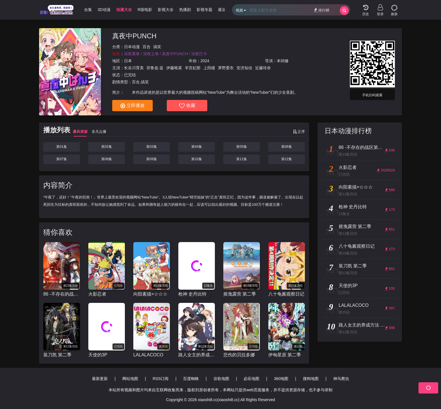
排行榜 (321, 10)
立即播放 (132, 106)
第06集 (286, 147)
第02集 (106, 147)
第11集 (241, 159)
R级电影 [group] (145, 9)
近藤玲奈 (263, 68)
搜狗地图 (311, 378)
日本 (128, 61)
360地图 (281, 378)
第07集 (61, 159)
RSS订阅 (161, 378)
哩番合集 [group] (84, 9)
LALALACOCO (148, 354)
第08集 (106, 159)
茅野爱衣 (226, 68)
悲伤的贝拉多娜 (239, 354)
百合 (146, 46)
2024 (205, 61)
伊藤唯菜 (174, 68)
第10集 (196, 159)
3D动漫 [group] (104, 9)
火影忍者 (97, 294)
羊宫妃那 (193, 68)
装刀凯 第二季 (57, 354)
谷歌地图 (221, 378)
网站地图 (130, 378)
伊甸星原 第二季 (284, 354)
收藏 (187, 106)
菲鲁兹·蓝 (155, 68)
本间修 (283, 61)
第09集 (151, 159)
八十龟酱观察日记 (286, 294)
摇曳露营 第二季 (239, 294)
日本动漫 (132, 46)
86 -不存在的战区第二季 (61, 294)
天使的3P (97, 354)
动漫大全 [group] (124, 9)
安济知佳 (244, 68)
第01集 (61, 147)
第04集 (196, 147)
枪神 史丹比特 (192, 294)
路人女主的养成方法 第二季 (196, 354)
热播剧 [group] (185, 9)
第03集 (151, 147)
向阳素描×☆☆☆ (150, 294)
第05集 (241, 147)
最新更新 (100, 378)
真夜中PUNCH (134, 36)
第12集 (286, 159)
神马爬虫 (341, 378)
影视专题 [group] (204, 9)
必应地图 (251, 378)
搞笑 (157, 46)
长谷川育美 (134, 68)
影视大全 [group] (166, 9)
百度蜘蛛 (191, 378)
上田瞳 (209, 68)
